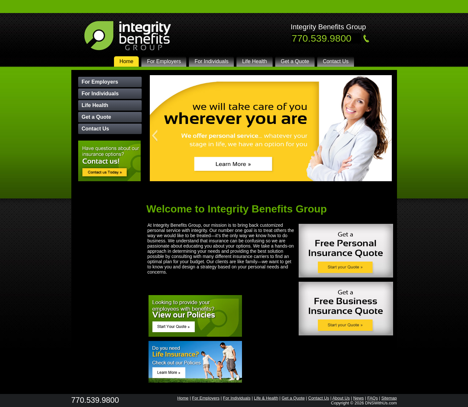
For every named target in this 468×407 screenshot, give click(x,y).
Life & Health (266, 398)
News (358, 398)
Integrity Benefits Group (328, 27)
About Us (340, 398)
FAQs (372, 398)
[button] (154, 135)
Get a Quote (295, 61)
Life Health (254, 61)
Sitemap (389, 398)
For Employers (164, 61)
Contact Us (335, 61)
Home (127, 61)
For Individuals (211, 61)
